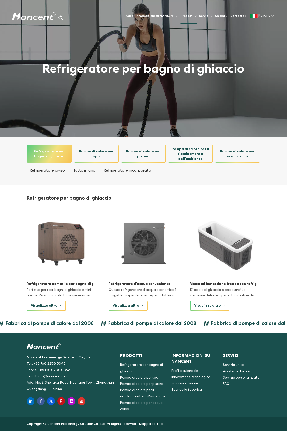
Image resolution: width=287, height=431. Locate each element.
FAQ (226, 384)
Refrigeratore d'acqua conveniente (139, 283)
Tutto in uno (84, 171)
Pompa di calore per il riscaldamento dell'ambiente (190, 154)
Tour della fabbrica (186, 390)
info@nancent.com (53, 376)
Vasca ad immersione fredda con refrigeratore (230, 283)
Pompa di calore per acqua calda (237, 153)
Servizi (205, 16)
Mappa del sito (151, 424)
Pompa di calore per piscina (143, 153)
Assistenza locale (236, 371)
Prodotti (188, 16)
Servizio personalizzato (241, 378)
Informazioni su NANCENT (157, 16)
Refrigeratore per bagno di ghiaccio (49, 153)
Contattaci (238, 16)
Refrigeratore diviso (47, 171)
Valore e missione (184, 383)
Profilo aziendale (184, 371)
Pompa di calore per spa (96, 153)
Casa (129, 16)
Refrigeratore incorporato (127, 171)
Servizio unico (233, 365)
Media (221, 16)
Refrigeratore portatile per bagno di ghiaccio (66, 283)
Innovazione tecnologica (190, 377)
